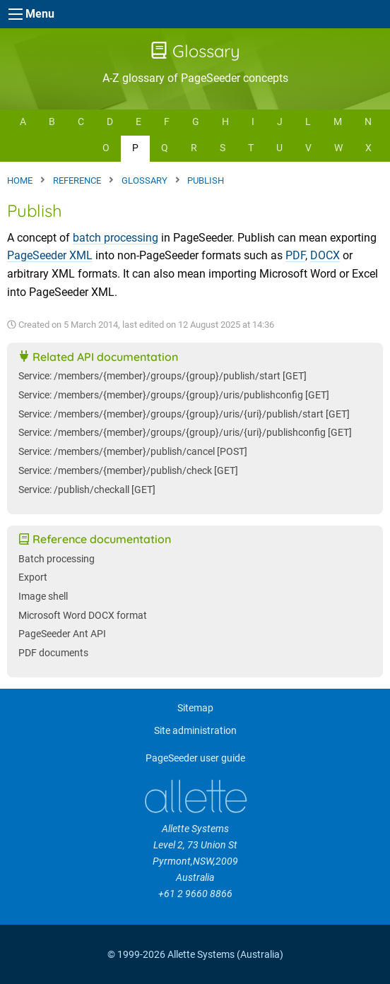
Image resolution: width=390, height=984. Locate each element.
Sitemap (195, 708)
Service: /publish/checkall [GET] (86, 490)
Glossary (195, 50)
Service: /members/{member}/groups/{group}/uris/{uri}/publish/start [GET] (184, 414)
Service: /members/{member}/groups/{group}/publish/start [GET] (162, 376)
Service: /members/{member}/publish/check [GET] (128, 471)
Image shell (43, 597)
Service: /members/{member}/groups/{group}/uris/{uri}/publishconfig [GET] (185, 433)
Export (32, 577)
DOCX (325, 255)
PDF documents (53, 653)
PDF (295, 255)
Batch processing (56, 559)
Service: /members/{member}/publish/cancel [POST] (132, 452)
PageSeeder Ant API (62, 634)
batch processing (115, 237)
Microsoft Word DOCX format (82, 616)
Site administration (195, 731)
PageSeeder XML (50, 255)
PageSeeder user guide (195, 758)
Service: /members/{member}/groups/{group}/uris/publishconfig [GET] (173, 395)
